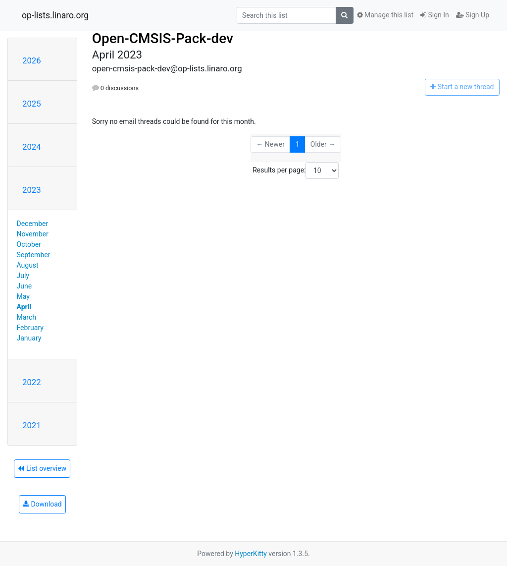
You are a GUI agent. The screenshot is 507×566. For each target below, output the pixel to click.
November (33, 234)
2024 (31, 147)
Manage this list (385, 15)
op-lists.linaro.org (55, 15)
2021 (31, 425)
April (24, 307)
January (29, 338)
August (28, 265)
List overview (42, 468)
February (30, 328)
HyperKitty (251, 554)
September (34, 255)
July (23, 276)
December (33, 223)
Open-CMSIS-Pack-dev (162, 38)
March (27, 317)
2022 (31, 382)
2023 (31, 190)
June (24, 286)
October (29, 244)
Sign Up (472, 15)
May (23, 296)
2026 (31, 60)
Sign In (434, 15)
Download (42, 504)
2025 (31, 104)
